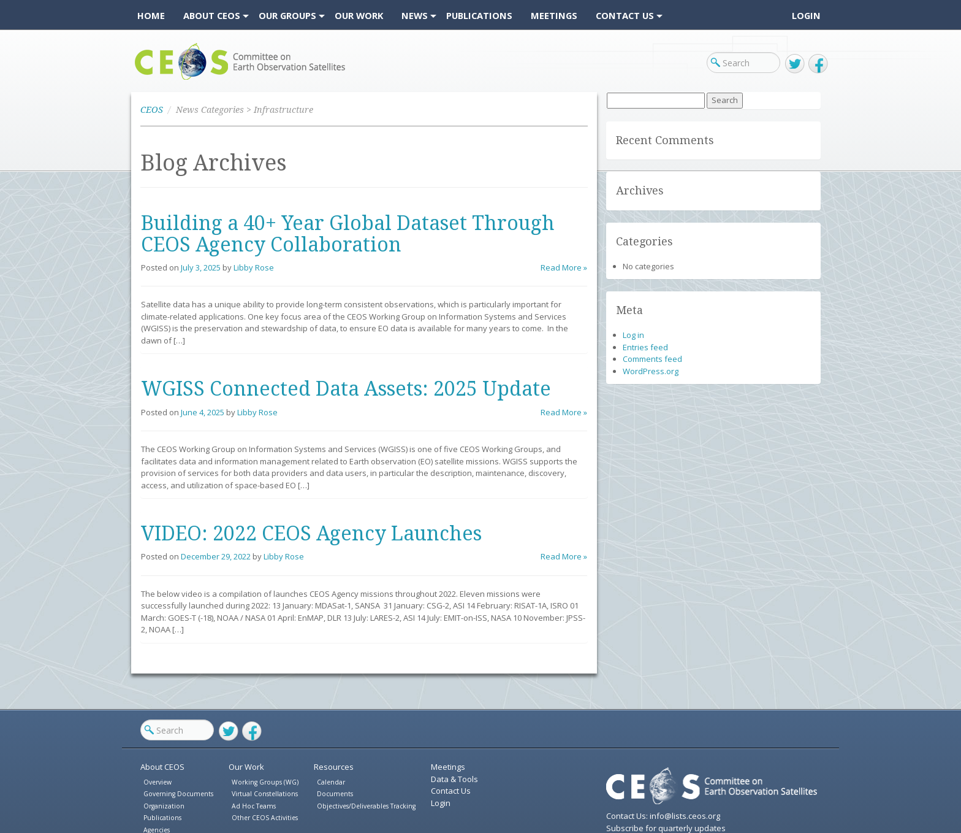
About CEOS (162, 766)
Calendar (331, 782)
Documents (335, 793)
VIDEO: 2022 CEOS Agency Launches (311, 533)
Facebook (818, 63)
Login (806, 15)
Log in (633, 334)
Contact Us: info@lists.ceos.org (663, 815)
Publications (162, 817)
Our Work (246, 766)
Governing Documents (178, 793)
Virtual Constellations (265, 793)
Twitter (795, 63)
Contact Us (451, 790)
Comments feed (652, 358)
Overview (157, 782)
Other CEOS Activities (265, 817)
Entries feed (645, 347)
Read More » (564, 267)
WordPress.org (650, 371)
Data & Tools (454, 779)
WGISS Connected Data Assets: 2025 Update (346, 389)
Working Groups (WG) (265, 782)
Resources (334, 766)
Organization (163, 806)
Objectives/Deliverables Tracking (366, 806)
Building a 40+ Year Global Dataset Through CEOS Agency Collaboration (348, 234)
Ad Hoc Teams (254, 806)
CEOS (145, 79)
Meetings (448, 766)
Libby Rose (254, 267)
